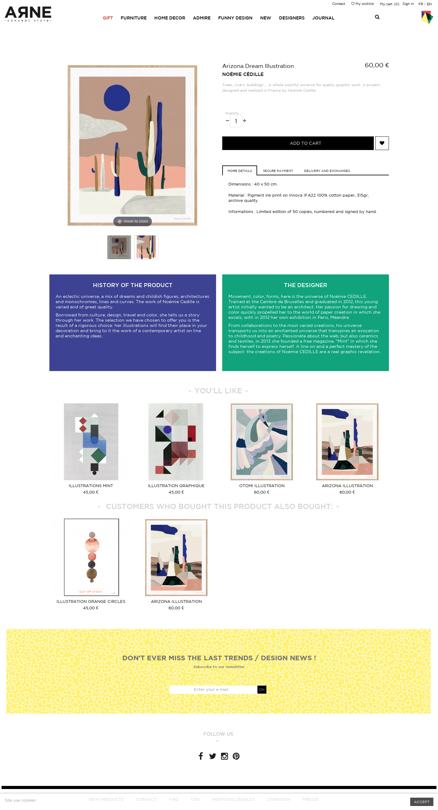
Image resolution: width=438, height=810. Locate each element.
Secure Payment (278, 171)
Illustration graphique (176, 485)
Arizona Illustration (347, 485)
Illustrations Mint (91, 485)
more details (239, 171)
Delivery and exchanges (327, 171)
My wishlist (362, 4)
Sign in (408, 4)
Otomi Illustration (262, 485)
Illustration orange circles (90, 601)
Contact (338, 4)
